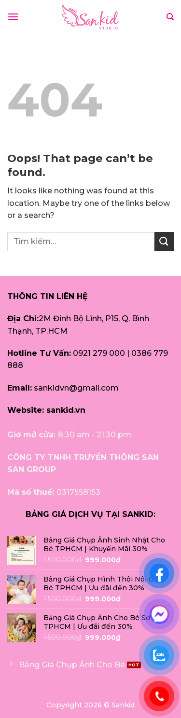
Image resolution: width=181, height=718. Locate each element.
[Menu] (13, 16)
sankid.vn (65, 410)
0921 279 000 (99, 353)
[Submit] (164, 241)
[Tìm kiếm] (170, 17)
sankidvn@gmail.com (76, 388)
